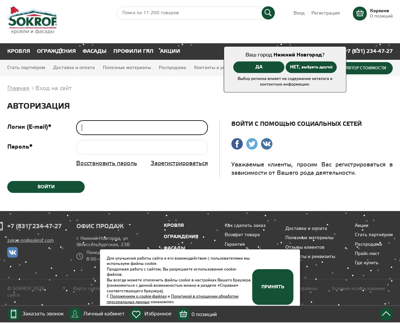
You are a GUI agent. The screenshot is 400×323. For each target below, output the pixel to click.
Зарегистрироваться (179, 163)
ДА (259, 67)
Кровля (18, 51)
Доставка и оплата (74, 68)
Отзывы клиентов (305, 247)
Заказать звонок (43, 314)
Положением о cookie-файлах (138, 296)
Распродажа (172, 68)
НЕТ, (311, 67)
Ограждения (56, 51)
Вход (299, 13)
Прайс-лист (367, 254)
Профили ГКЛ (133, 51)
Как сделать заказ (245, 226)
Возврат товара (242, 235)
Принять (272, 287)
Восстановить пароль (106, 163)
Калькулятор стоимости (358, 68)
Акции (170, 51)
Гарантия (235, 244)
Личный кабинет (104, 314)
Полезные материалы (127, 68)
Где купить (367, 263)
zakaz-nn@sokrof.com (30, 240)
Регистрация (325, 13)
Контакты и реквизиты (219, 68)
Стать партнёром (26, 68)
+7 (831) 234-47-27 (368, 51)
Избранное (158, 314)
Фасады (95, 51)
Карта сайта (86, 289)
